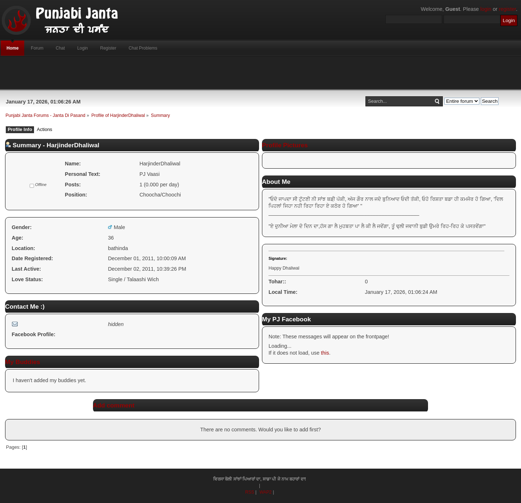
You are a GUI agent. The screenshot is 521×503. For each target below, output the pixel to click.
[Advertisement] (260, 72)
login (485, 9)
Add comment (114, 405)
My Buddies (22, 361)
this (325, 353)
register (507, 9)
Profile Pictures (285, 145)
